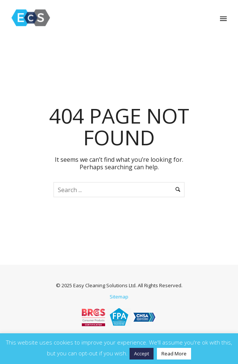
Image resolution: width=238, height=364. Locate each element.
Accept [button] (141, 353)
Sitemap (119, 296)
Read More (174, 353)
